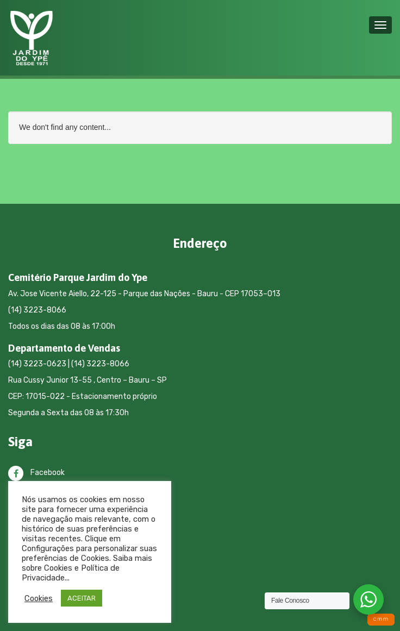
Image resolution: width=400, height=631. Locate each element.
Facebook (36, 472)
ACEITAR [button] (81, 598)
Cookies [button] (38, 598)
